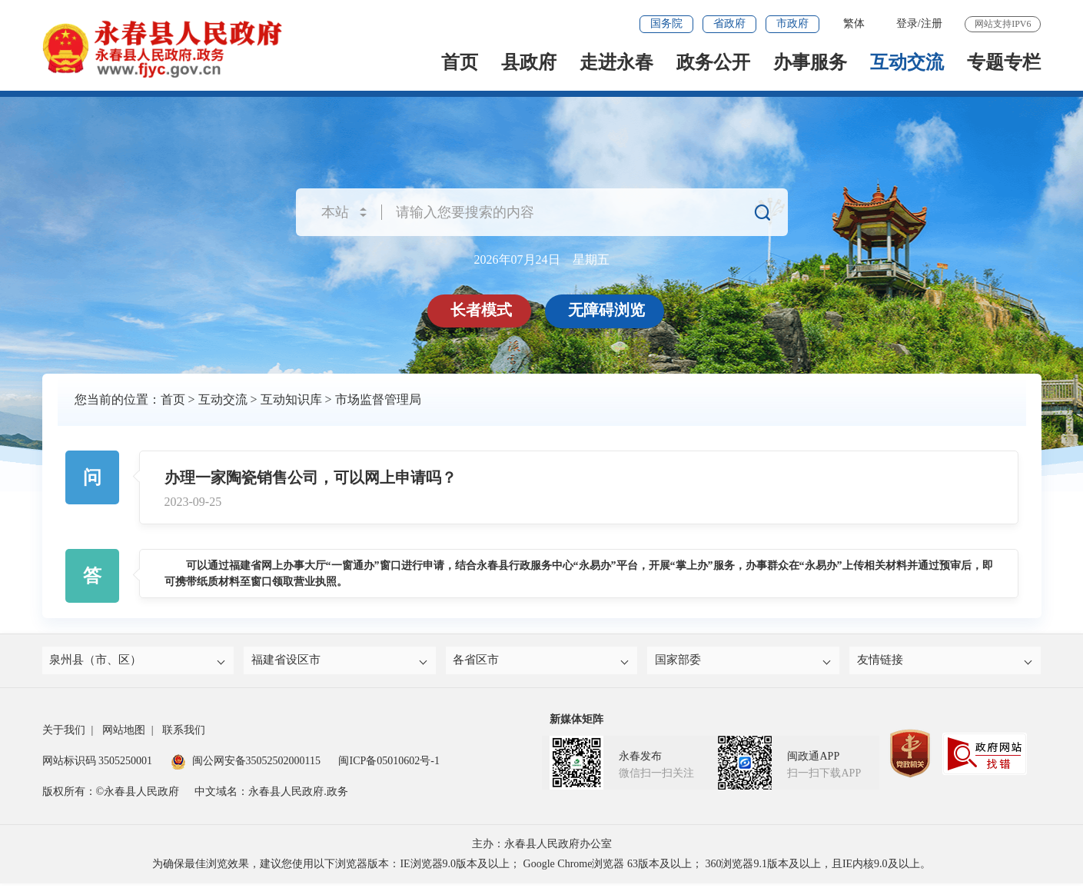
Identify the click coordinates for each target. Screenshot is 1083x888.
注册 (931, 23)
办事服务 (810, 62)
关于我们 (63, 734)
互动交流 (907, 62)
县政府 (528, 62)
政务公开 (713, 62)
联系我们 (183, 734)
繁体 (854, 23)
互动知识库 (291, 399)
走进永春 (616, 62)
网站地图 (123, 734)
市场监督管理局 (378, 399)
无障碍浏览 (609, 309)
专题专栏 (1004, 62)
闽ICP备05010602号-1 (388, 765)
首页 (459, 62)
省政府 (729, 23)
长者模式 (484, 309)
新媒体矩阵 (576, 724)
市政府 (792, 23)
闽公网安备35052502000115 (246, 765)
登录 (907, 23)
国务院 (666, 23)
